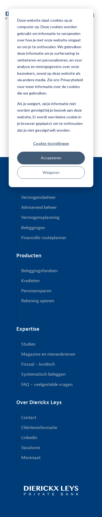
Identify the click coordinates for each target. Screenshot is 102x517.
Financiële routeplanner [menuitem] (43, 237)
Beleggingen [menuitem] (33, 227)
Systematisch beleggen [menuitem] (43, 374)
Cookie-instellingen (51, 143)
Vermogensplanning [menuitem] (40, 217)
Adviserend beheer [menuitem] (39, 207)
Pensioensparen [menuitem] (36, 291)
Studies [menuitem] (28, 344)
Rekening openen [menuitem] (37, 301)
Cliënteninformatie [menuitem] (39, 427)
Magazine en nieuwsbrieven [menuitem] (48, 354)
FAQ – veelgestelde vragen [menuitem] (47, 384)
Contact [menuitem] (28, 417)
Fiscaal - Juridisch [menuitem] (38, 364)
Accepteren (51, 157)
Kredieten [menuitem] (30, 281)
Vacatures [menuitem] (30, 447)
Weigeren (51, 172)
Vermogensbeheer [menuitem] (38, 197)
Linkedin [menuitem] (29, 437)
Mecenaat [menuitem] (31, 457)
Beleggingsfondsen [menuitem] (39, 271)
